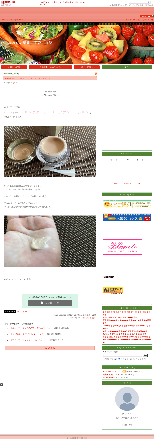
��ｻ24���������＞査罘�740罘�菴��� (125, 331)
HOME (4, 20)
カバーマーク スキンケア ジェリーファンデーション (28, 78)
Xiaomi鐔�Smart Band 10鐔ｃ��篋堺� (120, 317)
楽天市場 (149, 5)
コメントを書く (89, 318)
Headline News (127, 308)
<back (115, 184)
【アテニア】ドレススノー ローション (27, 340)
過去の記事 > (87, 67)
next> (139, 184)
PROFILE (20, 20)
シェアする (22, 311)
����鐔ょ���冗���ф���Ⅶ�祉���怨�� (126, 337)
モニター (15, 83)
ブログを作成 (137, 5)
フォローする (126, 425)
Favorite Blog (126, 367)
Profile (127, 383)
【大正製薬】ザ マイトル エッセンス (26, 334)
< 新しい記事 (14, 67)
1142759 (146, 16)
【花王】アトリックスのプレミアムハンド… (30, 328)
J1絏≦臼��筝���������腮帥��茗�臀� (124, 334)
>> (117, 5)
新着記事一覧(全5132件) (50, 67)
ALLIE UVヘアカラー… (112, 371)
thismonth (127, 184)
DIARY (12, 20)
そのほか (8, 5)
